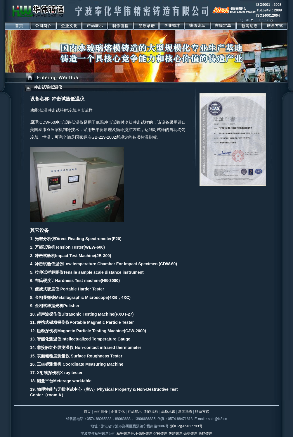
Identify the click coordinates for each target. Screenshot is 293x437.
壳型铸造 (190, 433)
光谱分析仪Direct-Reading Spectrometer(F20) (78, 238)
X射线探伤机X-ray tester (59, 372)
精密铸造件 (125, 433)
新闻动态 (185, 412)
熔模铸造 (160, 433)
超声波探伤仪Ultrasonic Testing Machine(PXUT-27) (85, 314)
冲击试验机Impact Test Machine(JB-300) (73, 255)
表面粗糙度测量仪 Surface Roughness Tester (79, 356)
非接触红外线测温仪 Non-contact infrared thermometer (89, 347)
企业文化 (118, 412)
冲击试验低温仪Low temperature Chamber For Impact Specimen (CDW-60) (106, 263)
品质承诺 (168, 412)
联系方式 (202, 412)
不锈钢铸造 (143, 433)
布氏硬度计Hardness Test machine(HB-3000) (77, 280)
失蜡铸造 (176, 433)
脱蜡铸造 (205, 433)
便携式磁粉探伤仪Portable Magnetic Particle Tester (85, 322)
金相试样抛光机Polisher (57, 305)
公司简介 (101, 412)
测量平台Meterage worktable (64, 380)
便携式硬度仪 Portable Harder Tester (69, 289)
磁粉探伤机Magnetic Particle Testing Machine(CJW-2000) (91, 330)
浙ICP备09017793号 (186, 426)
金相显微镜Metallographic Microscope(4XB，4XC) (83, 297)
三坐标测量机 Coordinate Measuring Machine (80, 364)
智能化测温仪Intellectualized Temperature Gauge (83, 339)
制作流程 (151, 412)
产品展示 (135, 412)
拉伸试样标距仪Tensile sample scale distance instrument (89, 272)
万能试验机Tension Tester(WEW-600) (70, 247)
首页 (87, 412)
